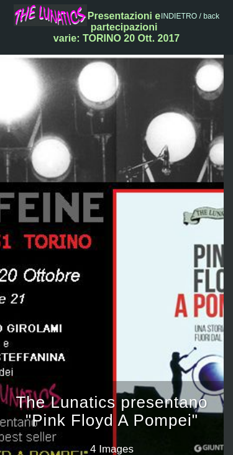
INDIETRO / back (190, 16)
